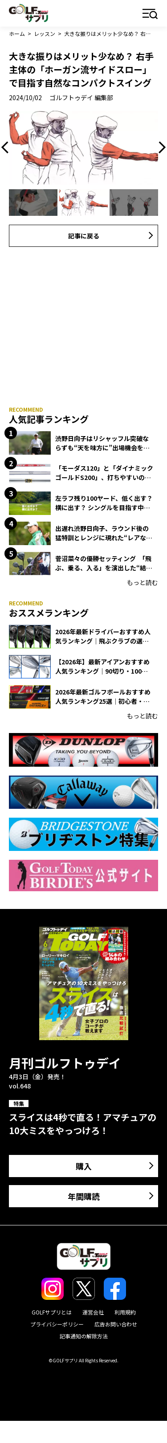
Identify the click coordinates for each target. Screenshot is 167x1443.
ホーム (17, 33)
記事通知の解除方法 (84, 1336)
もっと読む (142, 582)
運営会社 (93, 1312)
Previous (7, 147)
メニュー (150, 14)
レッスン (44, 33)
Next (160, 147)
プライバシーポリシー (57, 1324)
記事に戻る (83, 235)
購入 (84, 1166)
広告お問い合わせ (115, 1324)
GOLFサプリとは (52, 1312)
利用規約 (125, 1312)
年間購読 (84, 1196)
